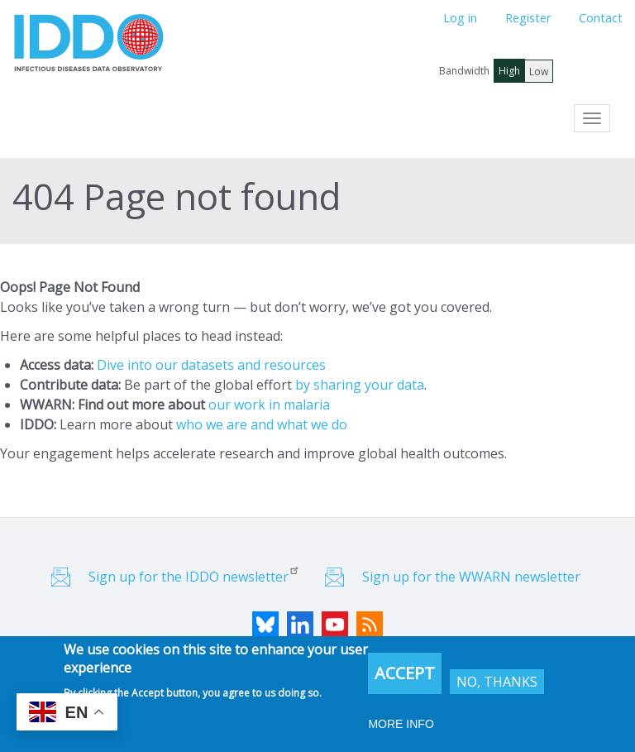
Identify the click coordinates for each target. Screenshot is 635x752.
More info (400, 725)
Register (528, 18)
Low (538, 72)
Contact (601, 18)
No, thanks (496, 683)
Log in (460, 18)
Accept (405, 674)
